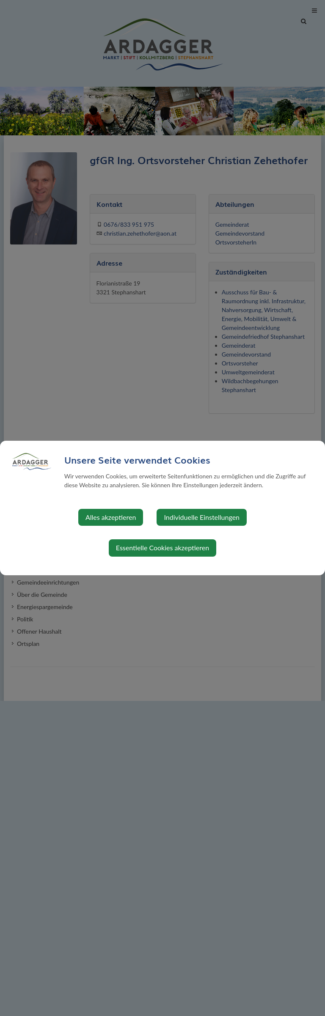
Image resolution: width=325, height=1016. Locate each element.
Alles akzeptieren (110, 517)
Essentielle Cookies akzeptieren (162, 548)
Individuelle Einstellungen (202, 517)
